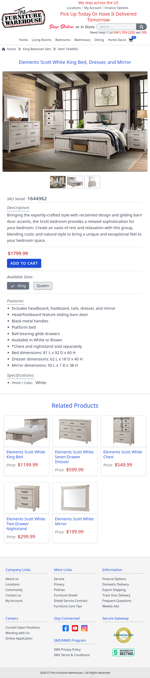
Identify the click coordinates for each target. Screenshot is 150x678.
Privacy (59, 584)
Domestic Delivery (115, 584)
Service (59, 579)
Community (14, 590)
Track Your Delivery (116, 595)
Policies (59, 590)
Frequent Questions (116, 601)
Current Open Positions (22, 627)
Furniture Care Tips (68, 606)
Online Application (18, 638)
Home (23, 40)
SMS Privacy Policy (67, 649)
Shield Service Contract (71, 601)
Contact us (13, 595)
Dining (99, 40)
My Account (92, 8)
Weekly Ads (110, 606)
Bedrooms (63, 40)
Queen (43, 285)
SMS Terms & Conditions (72, 655)
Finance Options (117, 8)
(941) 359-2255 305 (130, 32)
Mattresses (82, 40)
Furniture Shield (65, 595)
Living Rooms (42, 40)
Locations (74, 8)
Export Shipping (114, 590)
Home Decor (117, 40)
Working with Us (17, 633)
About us (12, 579)
